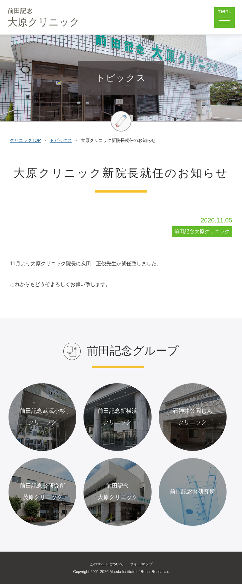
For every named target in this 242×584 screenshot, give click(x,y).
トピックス (61, 140)
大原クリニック (44, 18)
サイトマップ (141, 564)
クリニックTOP (25, 140)
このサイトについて (106, 564)
